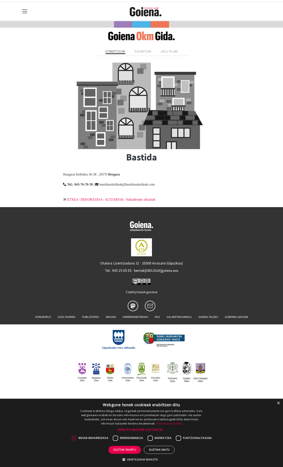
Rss (157, 317)
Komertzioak (115, 51)
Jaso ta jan (169, 51)
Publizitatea (90, 317)
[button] (141, 429)
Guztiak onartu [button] (124, 450)
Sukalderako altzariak (140, 199)
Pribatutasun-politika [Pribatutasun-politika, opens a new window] (169, 423)
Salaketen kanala (179, 317)
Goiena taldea (208, 317)
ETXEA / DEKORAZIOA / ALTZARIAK (95, 199)
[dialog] (141, 433)
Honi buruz (43, 317)
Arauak (111, 317)
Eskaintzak (143, 51)
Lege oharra (66, 317)
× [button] (278, 403)
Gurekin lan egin (236, 317)
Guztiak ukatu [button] (159, 450)
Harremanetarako (135, 317)
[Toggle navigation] (24, 11)
